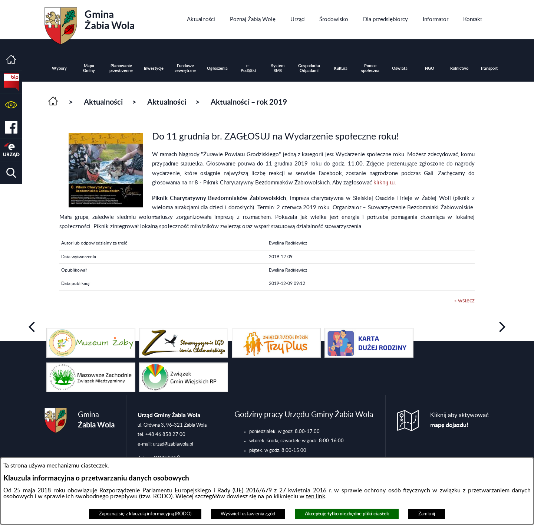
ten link (315, 496)
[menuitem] (200, 19)
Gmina (89, 23)
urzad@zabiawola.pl (173, 444)
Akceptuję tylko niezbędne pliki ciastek (347, 513)
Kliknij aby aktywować (459, 420)
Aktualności (103, 102)
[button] (11, 104)
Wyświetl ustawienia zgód (248, 513)
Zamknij (426, 513)
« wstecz (464, 300)
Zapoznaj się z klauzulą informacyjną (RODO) (145, 513)
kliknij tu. (384, 183)
